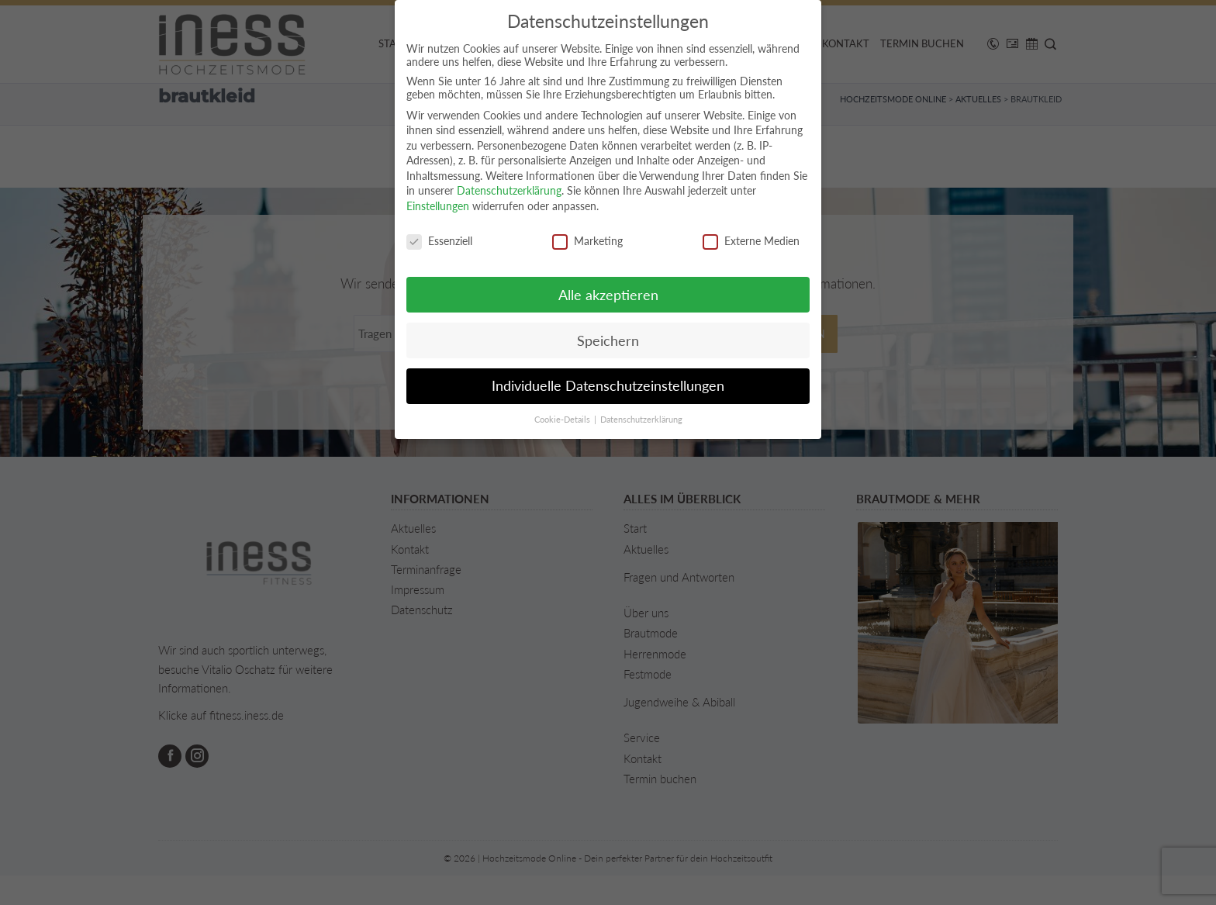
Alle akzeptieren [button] (608, 295)
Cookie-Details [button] (563, 419)
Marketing (587, 240)
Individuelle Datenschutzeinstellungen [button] (608, 386)
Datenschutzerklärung (509, 190)
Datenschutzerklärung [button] (641, 419)
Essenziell (439, 240)
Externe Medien (751, 240)
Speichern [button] (608, 341)
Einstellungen (437, 205)
